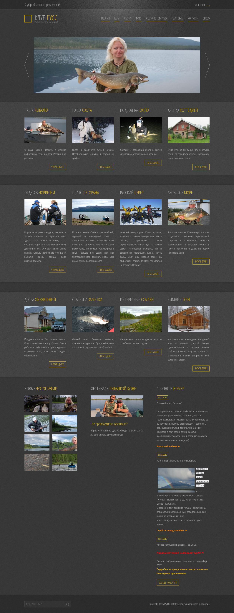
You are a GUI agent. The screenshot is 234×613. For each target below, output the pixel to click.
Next (207, 65)
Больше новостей (168, 582)
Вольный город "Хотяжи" (169, 403)
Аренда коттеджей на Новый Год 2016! (177, 545)
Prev (26, 65)
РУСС (46, 17)
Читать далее (57, 167)
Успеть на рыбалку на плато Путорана (176, 460)
